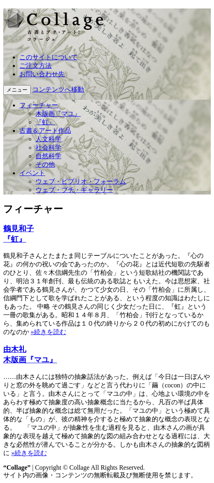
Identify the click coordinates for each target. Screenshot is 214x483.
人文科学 (48, 139)
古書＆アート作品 (45, 130)
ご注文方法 (35, 65)
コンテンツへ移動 (58, 89)
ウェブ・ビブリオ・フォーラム (81, 181)
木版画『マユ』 (58, 113)
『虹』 (45, 122)
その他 (45, 164)
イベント (32, 172)
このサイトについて (48, 57)
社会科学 (48, 147)
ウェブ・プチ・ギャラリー (74, 189)
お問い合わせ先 (42, 74)
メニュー (16, 90)
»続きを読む (48, 331)
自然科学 (48, 156)
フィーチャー (38, 105)
